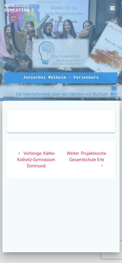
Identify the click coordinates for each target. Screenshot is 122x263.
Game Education (23, 8)
